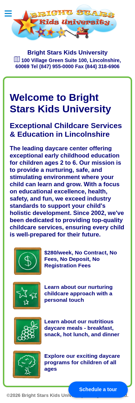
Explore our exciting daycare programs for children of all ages (82, 362)
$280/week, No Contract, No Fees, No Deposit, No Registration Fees (80, 258)
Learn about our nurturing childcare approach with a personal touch (78, 293)
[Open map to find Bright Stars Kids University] (17, 60)
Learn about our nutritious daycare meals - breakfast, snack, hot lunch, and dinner (82, 327)
